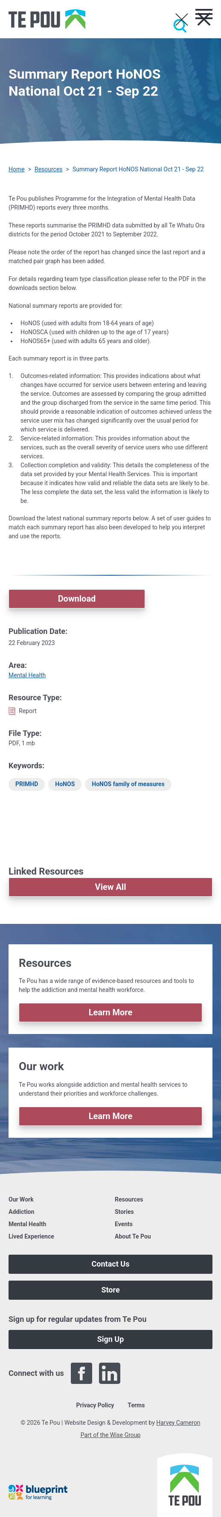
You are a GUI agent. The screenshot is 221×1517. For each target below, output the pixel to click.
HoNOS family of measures (128, 784)
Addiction (21, 1211)
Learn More (111, 1012)
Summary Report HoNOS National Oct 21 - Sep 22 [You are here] (138, 169)
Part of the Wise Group (111, 1435)
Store (110, 1289)
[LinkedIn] (109, 1373)
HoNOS (65, 784)
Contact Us (111, 1263)
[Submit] (180, 26)
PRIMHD (26, 784)
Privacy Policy (95, 1405)
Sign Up (110, 1339)
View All (110, 887)
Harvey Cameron (178, 1422)
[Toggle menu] (203, 14)
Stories (124, 1211)
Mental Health (27, 675)
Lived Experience (31, 1236)
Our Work (21, 1199)
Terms (136, 1405)
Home (17, 169)
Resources (49, 169)
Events (124, 1224)
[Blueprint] (38, 1492)
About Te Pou (133, 1236)
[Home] (47, 19)
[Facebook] (81, 1373)
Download (77, 599)
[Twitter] (137, 1373)
